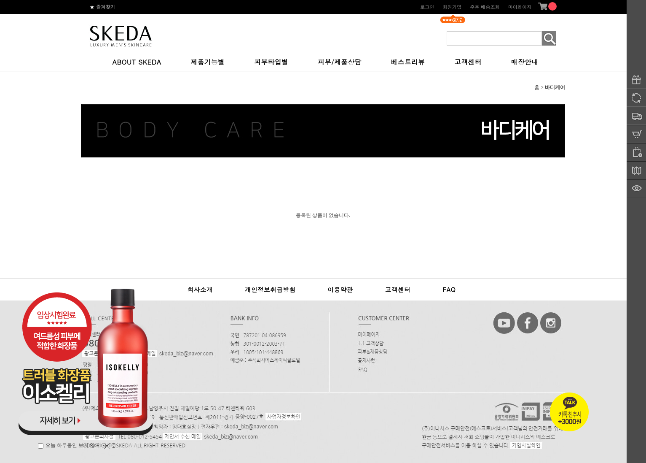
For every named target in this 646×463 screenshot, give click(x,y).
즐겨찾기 (102, 6)
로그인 (427, 6)
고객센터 (467, 61)
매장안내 (524, 61)
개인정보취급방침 (270, 289)
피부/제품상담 (340, 61)
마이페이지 (520, 6)
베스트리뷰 (408, 61)
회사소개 (200, 289)
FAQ (449, 289)
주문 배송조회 (485, 6)
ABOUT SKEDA (137, 61)
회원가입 (451, 6)
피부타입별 (271, 61)
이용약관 (340, 289)
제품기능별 (208, 61)
